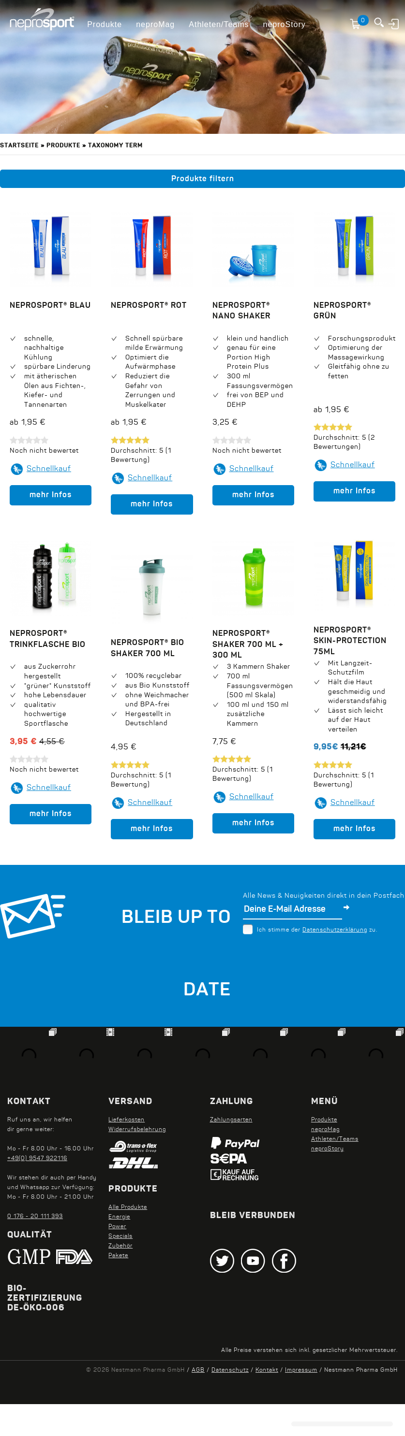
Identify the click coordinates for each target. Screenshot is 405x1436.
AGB (198, 1370)
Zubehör (120, 1246)
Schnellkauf (49, 469)
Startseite (19, 146)
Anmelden (394, 23)
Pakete (118, 1256)
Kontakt (266, 1370)
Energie (119, 1217)
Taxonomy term (115, 146)
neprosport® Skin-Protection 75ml (350, 631)
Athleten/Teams (219, 24)
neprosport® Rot (149, 306)
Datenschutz (230, 1370)
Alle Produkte (127, 1207)
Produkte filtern (202, 179)
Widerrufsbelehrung (137, 1130)
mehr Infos (51, 495)
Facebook (284, 1261)
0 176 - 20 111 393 (35, 1217)
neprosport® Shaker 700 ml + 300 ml (153, 652)
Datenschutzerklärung (334, 930)
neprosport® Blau (50, 306)
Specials (120, 1236)
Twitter (222, 1261)
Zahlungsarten (231, 1120)
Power (117, 1227)
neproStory (284, 24)
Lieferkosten (126, 1120)
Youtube (253, 1261)
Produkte (104, 24)
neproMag (155, 24)
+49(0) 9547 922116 (37, 1159)
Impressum (301, 1370)
